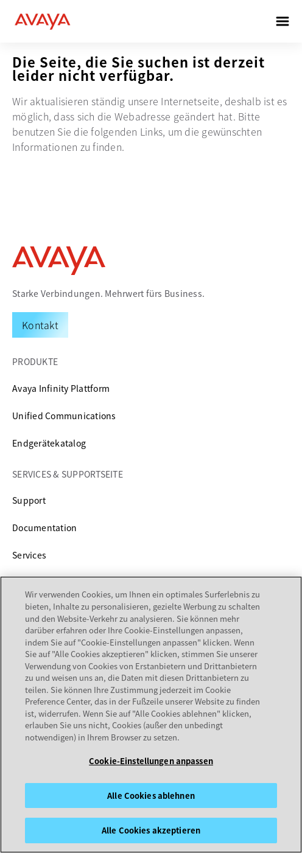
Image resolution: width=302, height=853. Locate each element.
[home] (42, 21)
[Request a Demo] (40, 325)
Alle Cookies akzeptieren (151, 830)
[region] (151, 714)
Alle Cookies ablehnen (151, 795)
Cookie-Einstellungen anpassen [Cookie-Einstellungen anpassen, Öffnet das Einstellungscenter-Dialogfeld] (151, 761)
